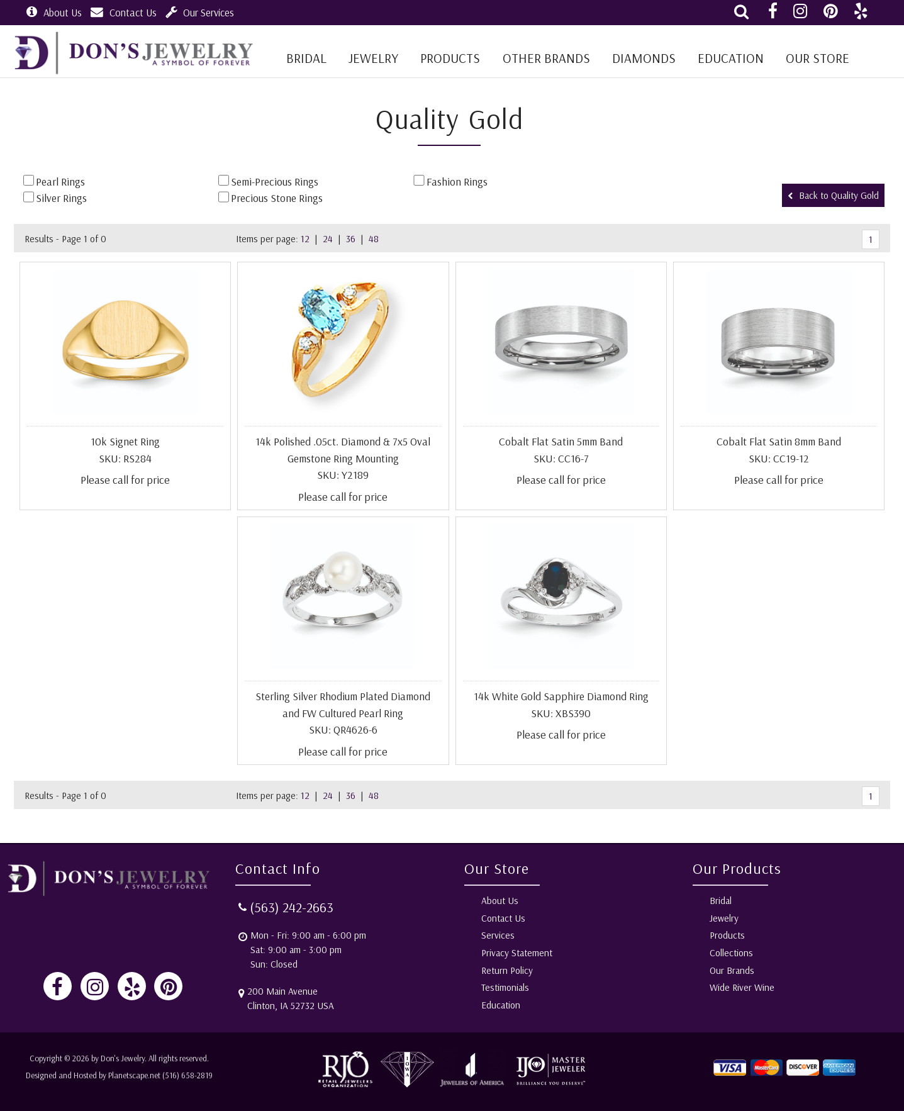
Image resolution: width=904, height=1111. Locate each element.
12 (305, 239)
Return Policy (507, 970)
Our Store (817, 58)
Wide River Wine (742, 987)
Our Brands (732, 970)
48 (374, 239)
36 (350, 239)
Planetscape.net (134, 1075)
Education (731, 58)
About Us (54, 12)
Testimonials (505, 987)
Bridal (721, 901)
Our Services (199, 12)
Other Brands (546, 58)
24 (328, 239)
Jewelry (373, 58)
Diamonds (644, 58)
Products (450, 58)
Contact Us (124, 12)
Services (498, 935)
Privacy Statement (516, 953)
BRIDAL (306, 58)
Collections (731, 953)
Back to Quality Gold (833, 195)
